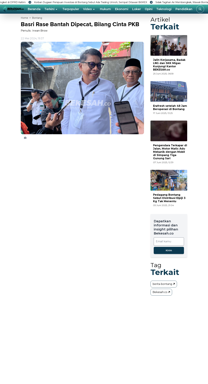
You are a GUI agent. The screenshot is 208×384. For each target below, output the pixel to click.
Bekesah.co (162, 292)
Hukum (105, 9)
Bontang (37, 17)
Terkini (49, 9)
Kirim (169, 250)
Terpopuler (70, 9)
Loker (136, 9)
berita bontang (164, 284)
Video (87, 9)
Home (24, 17)
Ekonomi (121, 9)
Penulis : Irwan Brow (34, 30)
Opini (148, 9)
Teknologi (163, 9)
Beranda (34, 9)
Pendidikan (183, 9)
